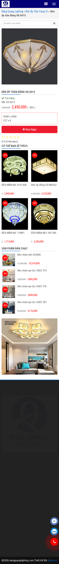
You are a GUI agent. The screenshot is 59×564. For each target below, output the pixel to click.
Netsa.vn (52, 560)
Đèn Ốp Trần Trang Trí (36, 11)
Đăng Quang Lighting (12, 11)
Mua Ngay (30, 129)
